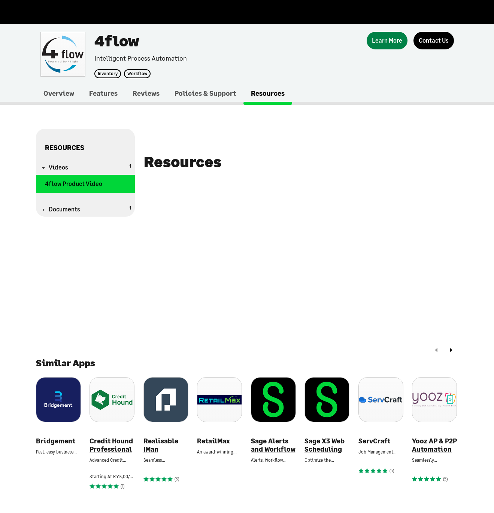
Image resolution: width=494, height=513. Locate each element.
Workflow (137, 73)
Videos (90, 167)
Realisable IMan (160, 445)
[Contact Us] (433, 40)
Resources (268, 93)
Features (103, 93)
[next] (450, 351)
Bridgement (55, 441)
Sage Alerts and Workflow (273, 445)
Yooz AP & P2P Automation (434, 445)
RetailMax (213, 441)
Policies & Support (205, 93)
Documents (90, 209)
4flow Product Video (73, 183)
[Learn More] (387, 40)
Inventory (108, 73)
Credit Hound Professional (111, 445)
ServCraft (374, 441)
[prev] (436, 351)
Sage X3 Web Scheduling (324, 445)
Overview (58, 93)
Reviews (146, 93)
